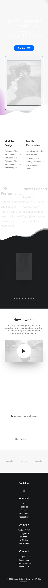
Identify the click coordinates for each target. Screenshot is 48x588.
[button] (42, 6)
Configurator (24, 533)
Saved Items (24, 560)
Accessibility (24, 517)
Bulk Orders (24, 543)
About (24, 503)
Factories (24, 507)
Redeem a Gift (24, 567)
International (24, 513)
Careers (24, 510)
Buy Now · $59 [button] (24, 48)
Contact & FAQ (24, 530)
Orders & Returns (24, 563)
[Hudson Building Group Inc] (11, 6)
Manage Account (24, 557)
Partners (24, 537)
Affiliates (24, 540)
